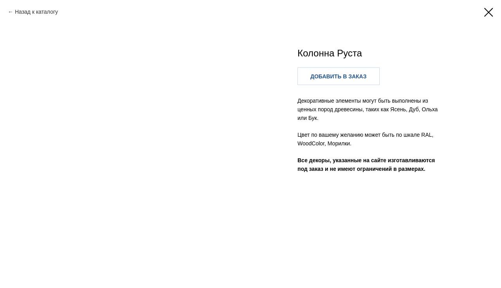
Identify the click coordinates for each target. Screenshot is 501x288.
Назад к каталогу (36, 12)
